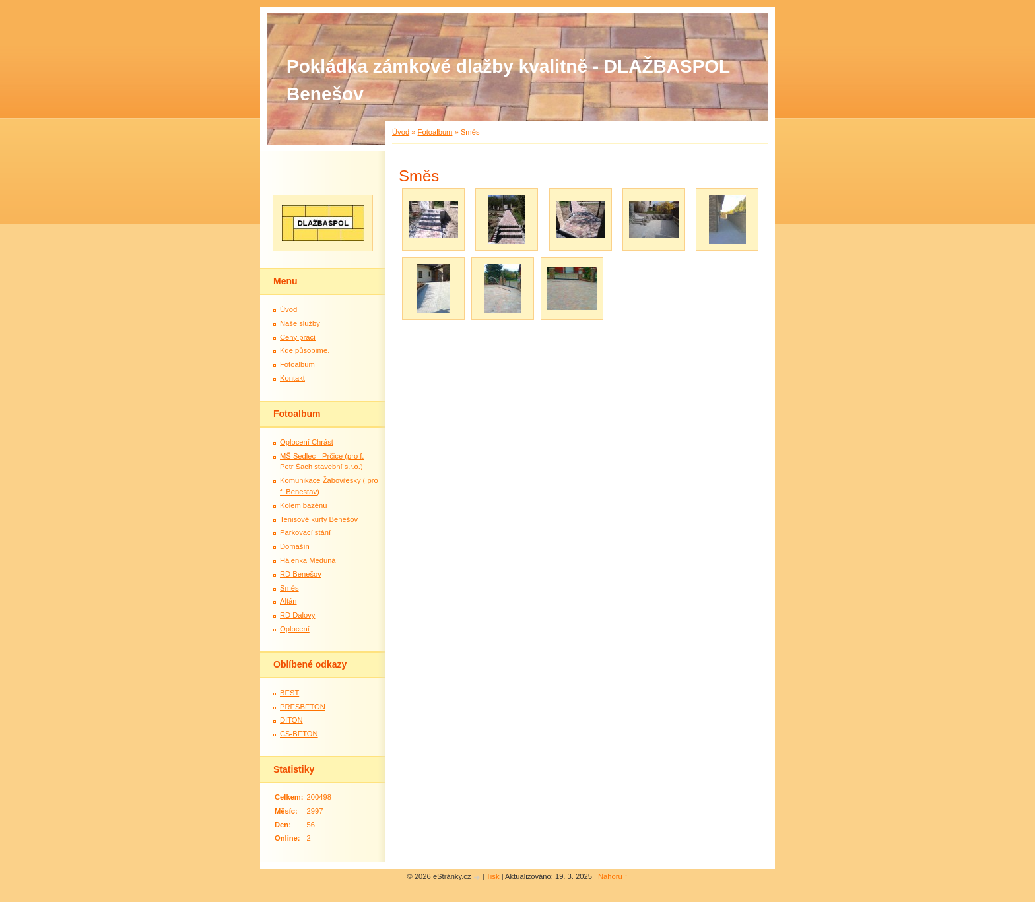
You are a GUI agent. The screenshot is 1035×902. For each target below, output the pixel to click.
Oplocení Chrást (306, 442)
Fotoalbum (435, 132)
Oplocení (295, 629)
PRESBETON (302, 707)
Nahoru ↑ (613, 876)
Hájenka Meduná (308, 560)
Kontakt (292, 378)
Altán (288, 601)
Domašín (295, 546)
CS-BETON (299, 734)
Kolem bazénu (303, 505)
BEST (289, 693)
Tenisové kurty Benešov (319, 519)
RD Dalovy (297, 615)
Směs (289, 588)
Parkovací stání (305, 532)
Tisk (492, 876)
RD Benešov (300, 574)
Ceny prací (298, 337)
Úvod (400, 132)
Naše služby (300, 323)
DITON (291, 720)
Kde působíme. (304, 350)
